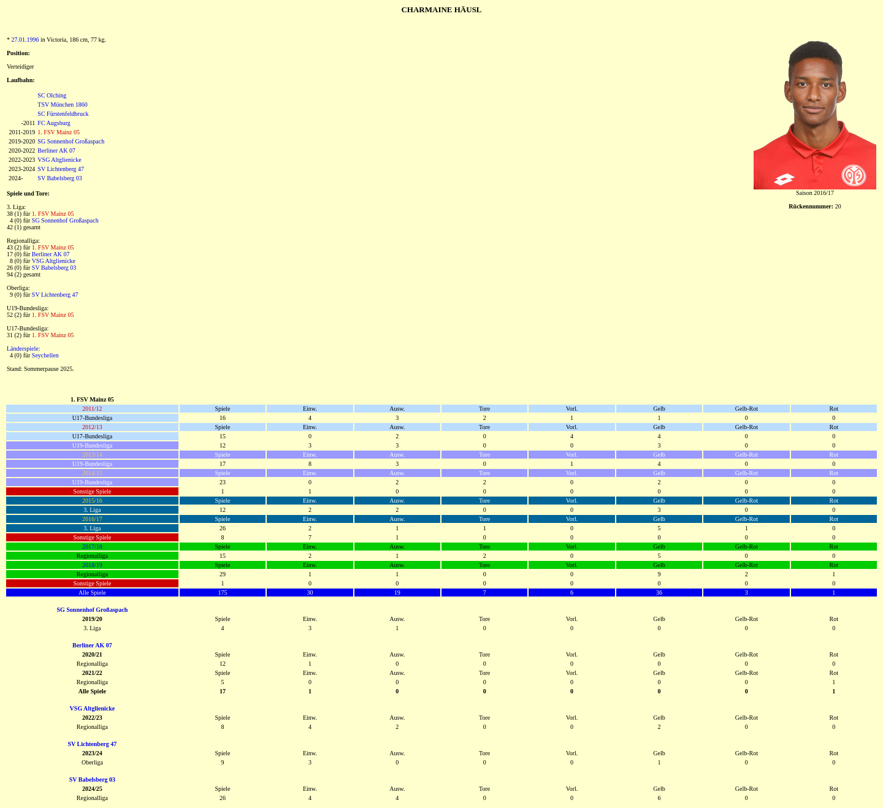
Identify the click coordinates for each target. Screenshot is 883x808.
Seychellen (45, 355)
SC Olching (51, 95)
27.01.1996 (25, 39)
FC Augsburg (53, 123)
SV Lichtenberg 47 (60, 169)
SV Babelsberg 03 (59, 178)
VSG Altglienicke (59, 159)
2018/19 (92, 565)
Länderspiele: (23, 348)
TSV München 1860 (62, 104)
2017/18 (92, 546)
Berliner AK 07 (56, 150)
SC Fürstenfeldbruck (62, 113)
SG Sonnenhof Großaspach (70, 141)
